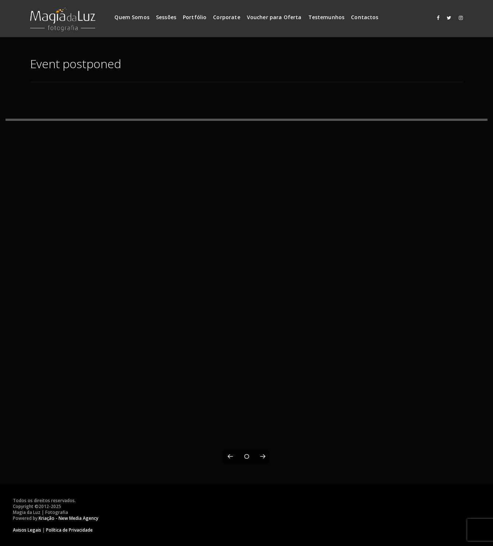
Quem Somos (131, 17)
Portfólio (194, 17)
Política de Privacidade (69, 530)
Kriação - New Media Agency (68, 518)
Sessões (166, 17)
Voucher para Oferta (274, 17)
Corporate (226, 17)
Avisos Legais (27, 530)
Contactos (364, 17)
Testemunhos (326, 17)
